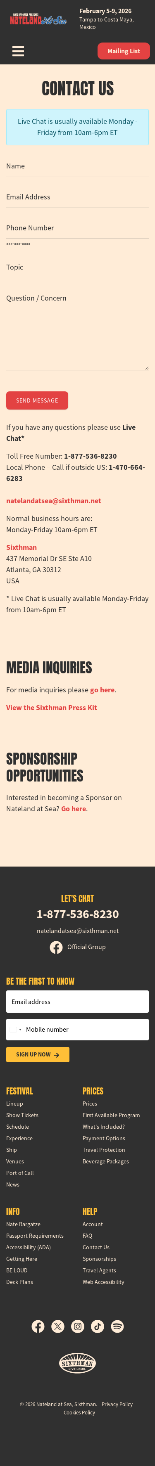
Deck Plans (19, 1282)
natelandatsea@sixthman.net (53, 501)
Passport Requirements (35, 1235)
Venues (15, 1161)
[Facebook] (41, 1326)
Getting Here (21, 1258)
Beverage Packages (106, 1161)
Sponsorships (99, 1258)
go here (102, 690)
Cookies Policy (79, 1412)
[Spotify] (117, 1326)
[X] (61, 1326)
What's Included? (104, 1126)
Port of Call (20, 1173)
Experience (19, 1138)
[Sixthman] (77, 1363)
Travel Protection (104, 1149)
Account (93, 1224)
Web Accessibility (103, 1282)
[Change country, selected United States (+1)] (15, 1029)
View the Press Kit (51, 708)
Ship (11, 1149)
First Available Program (111, 1115)
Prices (90, 1103)
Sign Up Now (38, 1054)
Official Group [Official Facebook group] (78, 947)
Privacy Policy (117, 1404)
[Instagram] (81, 1326)
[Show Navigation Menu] (18, 51)
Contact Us (96, 1247)
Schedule (17, 1126)
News (12, 1184)
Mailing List (123, 51)
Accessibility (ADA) (28, 1247)
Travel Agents (99, 1270)
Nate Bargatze (23, 1224)
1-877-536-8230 (77, 914)
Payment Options (104, 1138)
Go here (73, 809)
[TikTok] (101, 1326)
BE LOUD (17, 1270)
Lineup (14, 1103)
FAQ (87, 1235)
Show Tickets (22, 1115)
